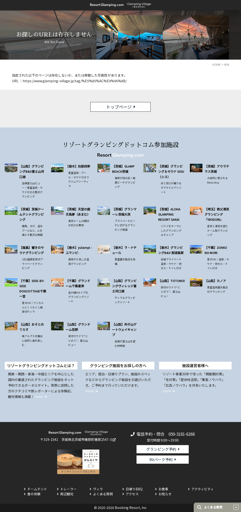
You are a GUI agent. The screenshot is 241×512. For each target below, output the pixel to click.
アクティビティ (202, 489)
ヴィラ (98, 489)
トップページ (119, 107)
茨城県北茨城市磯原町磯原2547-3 (86, 439)
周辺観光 (66, 494)
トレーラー (68, 489)
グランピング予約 (161, 449)
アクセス (132, 494)
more (38, 396)
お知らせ (165, 494)
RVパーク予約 (161, 459)
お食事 (163, 489)
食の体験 (33, 494)
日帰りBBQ (134, 489)
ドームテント (37, 489)
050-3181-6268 (182, 434)
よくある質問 (103, 494)
